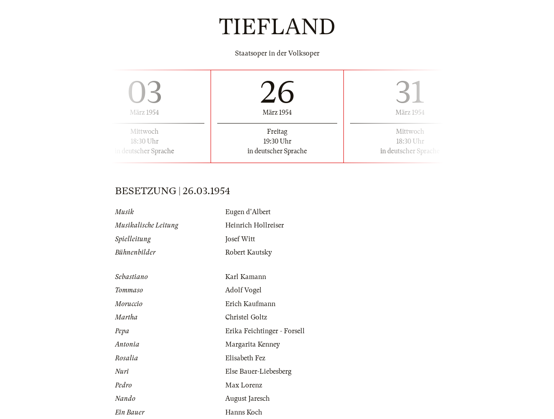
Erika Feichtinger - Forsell (265, 331)
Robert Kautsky (248, 252)
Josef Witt (240, 239)
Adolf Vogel (243, 290)
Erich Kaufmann (250, 304)
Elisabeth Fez (245, 358)
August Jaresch (247, 399)
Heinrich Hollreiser (254, 225)
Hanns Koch (243, 412)
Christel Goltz (246, 317)
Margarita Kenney (252, 344)
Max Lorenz (243, 385)
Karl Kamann (245, 277)
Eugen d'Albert (248, 212)
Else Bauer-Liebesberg (258, 371)
